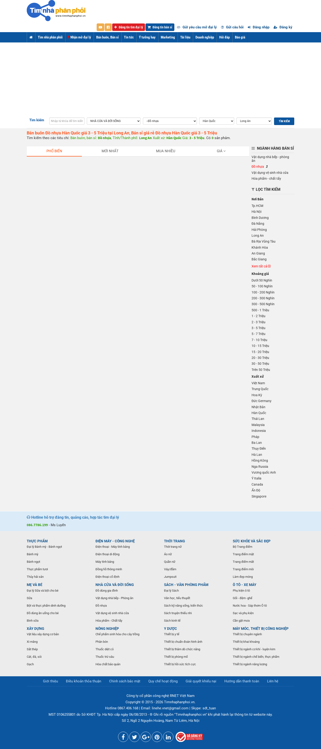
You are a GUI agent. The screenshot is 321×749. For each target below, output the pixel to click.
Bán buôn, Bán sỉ (107, 37)
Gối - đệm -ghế (242, 598)
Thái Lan (258, 419)
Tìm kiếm (36, 120)
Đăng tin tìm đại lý (128, 27)
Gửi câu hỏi (232, 27)
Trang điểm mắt (243, 561)
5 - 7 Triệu (258, 334)
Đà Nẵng (258, 223)
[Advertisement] (160, 77)
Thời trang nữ (173, 546)
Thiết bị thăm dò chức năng (182, 649)
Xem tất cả (261, 266)
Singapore (259, 496)
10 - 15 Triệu (260, 346)
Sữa (29, 598)
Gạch (30, 664)
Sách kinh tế (172, 620)
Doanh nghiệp (204, 37)
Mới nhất (110, 151)
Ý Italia (256, 478)
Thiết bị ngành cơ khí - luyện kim (254, 649)
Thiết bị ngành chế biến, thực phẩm (256, 656)
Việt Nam (258, 383)
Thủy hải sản (35, 576)
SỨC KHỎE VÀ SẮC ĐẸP (252, 541)
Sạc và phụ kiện (243, 613)
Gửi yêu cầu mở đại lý (197, 27)
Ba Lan (257, 443)
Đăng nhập (258, 27)
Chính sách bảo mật (124, 681)
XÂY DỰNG (35, 629)
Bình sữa (32, 620)
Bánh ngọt (33, 561)
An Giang (258, 253)
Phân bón (102, 641)
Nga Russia (260, 466)
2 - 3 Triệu (258, 322)
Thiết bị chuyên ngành (247, 634)
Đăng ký (283, 27)
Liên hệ (272, 681)
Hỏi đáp (224, 37)
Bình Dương (260, 218)
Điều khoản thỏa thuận (83, 681)
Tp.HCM (257, 206)
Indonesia (259, 431)
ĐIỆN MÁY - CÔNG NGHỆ (115, 541)
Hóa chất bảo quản (108, 664)
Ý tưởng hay (147, 37)
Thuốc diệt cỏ (105, 649)
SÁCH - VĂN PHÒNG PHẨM (186, 585)
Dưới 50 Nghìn (262, 280)
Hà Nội (256, 211)
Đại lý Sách (171, 590)
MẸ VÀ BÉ (34, 585)
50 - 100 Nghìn (262, 286)
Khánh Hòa (260, 247)
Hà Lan (257, 454)
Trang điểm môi (243, 569)
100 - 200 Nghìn (263, 292)
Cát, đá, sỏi (34, 656)
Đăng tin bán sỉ (160, 27)
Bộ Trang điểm (242, 546)
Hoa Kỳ (257, 395)
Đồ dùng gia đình (107, 590)
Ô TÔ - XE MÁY (244, 585)
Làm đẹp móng (243, 576)
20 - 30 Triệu (260, 358)
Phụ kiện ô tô (241, 590)
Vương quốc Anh (264, 472)
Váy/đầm (170, 569)
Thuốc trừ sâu (105, 656)
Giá (221, 151)
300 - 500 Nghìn (263, 304)
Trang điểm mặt (243, 554)
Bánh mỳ (32, 554)
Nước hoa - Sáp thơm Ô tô (250, 605)
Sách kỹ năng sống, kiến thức (183, 605)
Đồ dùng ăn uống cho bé (43, 613)
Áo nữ (168, 554)
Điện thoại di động (107, 554)
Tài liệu (185, 37)
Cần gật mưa (241, 620)
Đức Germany (261, 401)
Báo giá (240, 37)
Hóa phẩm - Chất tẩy (109, 620)
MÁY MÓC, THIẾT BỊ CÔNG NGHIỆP (261, 629)
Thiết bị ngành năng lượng (250, 664)
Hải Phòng (259, 230)
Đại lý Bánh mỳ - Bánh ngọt (44, 546)
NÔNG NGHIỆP (107, 629)
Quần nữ (169, 561)
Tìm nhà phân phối (50, 37)
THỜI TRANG (174, 541)
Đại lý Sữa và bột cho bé (42, 590)
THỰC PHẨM (37, 541)
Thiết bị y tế (171, 634)
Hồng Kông (260, 460)
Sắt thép (32, 649)
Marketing (168, 37)
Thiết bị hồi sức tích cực (180, 664)
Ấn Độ (256, 490)
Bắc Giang (259, 259)
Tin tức (129, 37)
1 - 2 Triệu (258, 316)
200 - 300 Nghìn (263, 298)
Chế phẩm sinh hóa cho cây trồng (117, 634)
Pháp (255, 437)
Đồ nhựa (258, 166)
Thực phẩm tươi (37, 569)
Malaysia (258, 425)
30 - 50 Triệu (260, 363)
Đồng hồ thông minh (109, 569)
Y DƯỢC (170, 629)
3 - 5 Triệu (258, 328)
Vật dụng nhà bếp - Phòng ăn (114, 598)
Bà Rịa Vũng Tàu (263, 241)
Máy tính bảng (105, 561)
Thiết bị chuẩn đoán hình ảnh (183, 641)
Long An (258, 235)
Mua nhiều (165, 151)
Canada (257, 484)
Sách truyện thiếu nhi (178, 613)
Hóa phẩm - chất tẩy (266, 178)
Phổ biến (54, 151)
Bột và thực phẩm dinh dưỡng (46, 605)
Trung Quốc (260, 389)
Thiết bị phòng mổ (176, 656)
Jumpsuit (170, 576)
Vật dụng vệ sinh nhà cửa (270, 173)
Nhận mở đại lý (79, 37)
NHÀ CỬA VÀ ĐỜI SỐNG (115, 585)
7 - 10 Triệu (259, 340)
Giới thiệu (50, 681)
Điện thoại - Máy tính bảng (113, 546)
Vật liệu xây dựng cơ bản (43, 634)
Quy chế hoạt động (163, 681)
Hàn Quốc (259, 413)
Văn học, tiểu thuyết (177, 598)
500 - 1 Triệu (260, 310)
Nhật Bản (258, 407)
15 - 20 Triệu (260, 352)
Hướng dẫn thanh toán (241, 681)
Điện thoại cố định (107, 576)
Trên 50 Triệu (261, 370)
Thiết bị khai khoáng (246, 641)
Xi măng (32, 641)
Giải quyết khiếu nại (201, 681)
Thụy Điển (259, 448)
